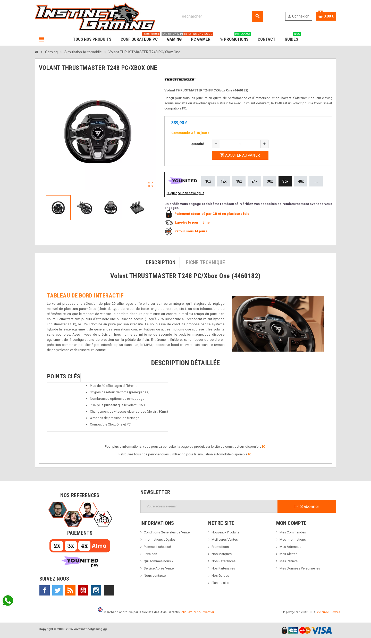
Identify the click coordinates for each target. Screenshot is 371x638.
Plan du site (220, 583)
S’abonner (307, 506)
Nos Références (223, 561)
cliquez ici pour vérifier (197, 612)
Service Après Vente (159, 568)
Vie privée (323, 612)
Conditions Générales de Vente (167, 532)
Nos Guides (220, 575)
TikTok (109, 590)
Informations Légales (159, 539)
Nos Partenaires (223, 568)
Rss (70, 590)
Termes (335, 612)
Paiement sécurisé (157, 547)
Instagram (96, 590)
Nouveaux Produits (225, 532)
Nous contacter (155, 575)
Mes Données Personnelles (300, 568)
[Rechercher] (220, 16)
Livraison (150, 554)
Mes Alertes (288, 554)
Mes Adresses (290, 547)
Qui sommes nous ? (158, 561)
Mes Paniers (289, 561)
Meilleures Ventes (225, 539)
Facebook (44, 590)
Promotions (220, 547)
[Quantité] (240, 144)
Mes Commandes (293, 532)
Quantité (197, 144)
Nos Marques (222, 554)
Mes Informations (293, 539)
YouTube (83, 590)
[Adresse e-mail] (209, 506)
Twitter (57, 590)
